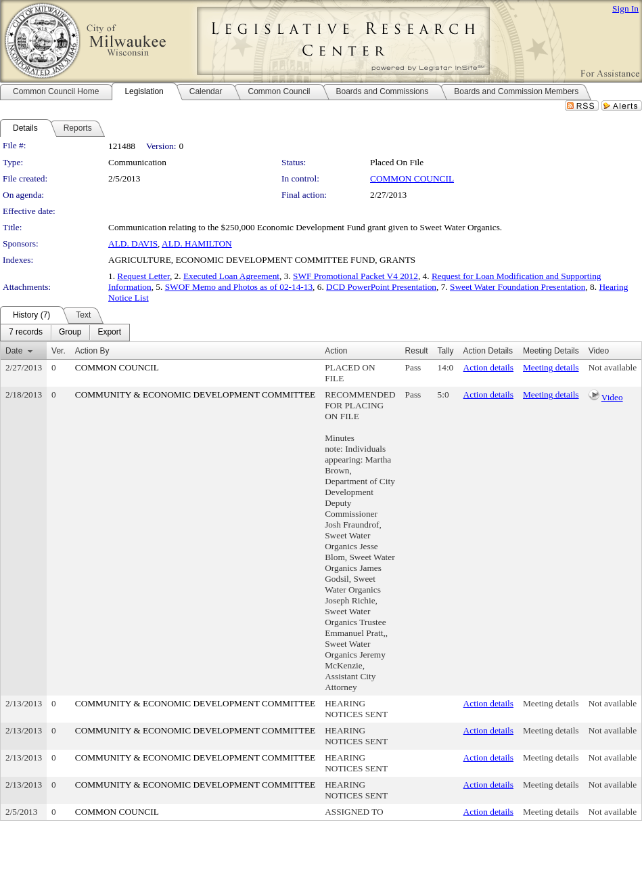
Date (13, 351)
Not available (613, 367)
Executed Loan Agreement (231, 276)
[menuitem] (26, 332)
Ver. (58, 351)
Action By (92, 351)
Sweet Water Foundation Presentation (517, 287)
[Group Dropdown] (70, 332)
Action (336, 351)
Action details (488, 367)
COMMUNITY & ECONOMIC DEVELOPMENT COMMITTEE (195, 394)
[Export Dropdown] (109, 332)
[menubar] (65, 332)
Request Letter (143, 276)
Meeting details (551, 367)
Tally (446, 351)
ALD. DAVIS (133, 243)
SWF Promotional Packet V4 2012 (355, 276)
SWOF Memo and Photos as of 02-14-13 (239, 287)
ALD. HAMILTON (197, 243)
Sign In (625, 8)
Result (416, 351)
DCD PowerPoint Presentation (381, 287)
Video (612, 397)
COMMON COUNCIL (412, 178)
